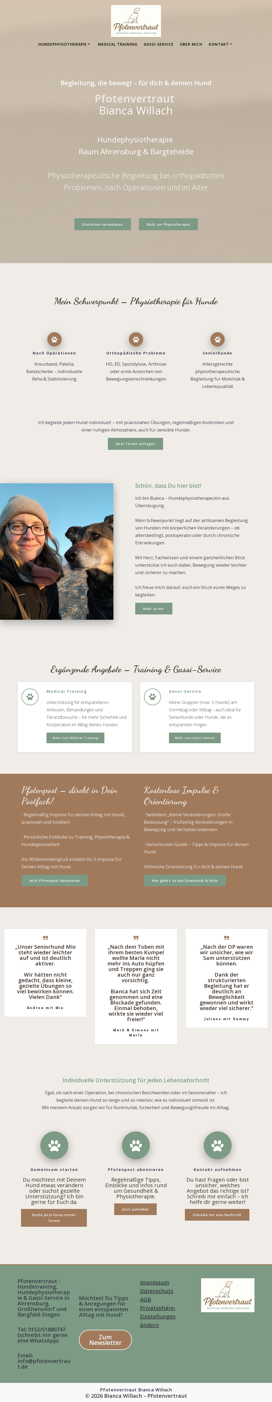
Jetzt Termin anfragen (135, 444)
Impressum (154, 1282)
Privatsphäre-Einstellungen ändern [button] (158, 1316)
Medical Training (117, 44)
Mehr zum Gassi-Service (195, 737)
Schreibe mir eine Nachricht (217, 1214)
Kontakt (219, 44)
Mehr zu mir (153, 608)
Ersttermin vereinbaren (102, 224)
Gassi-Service (159, 44)
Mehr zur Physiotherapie (168, 224)
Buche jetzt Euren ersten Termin (54, 1217)
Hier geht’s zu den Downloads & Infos (185, 880)
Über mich (191, 44)
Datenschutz (156, 1290)
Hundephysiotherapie (62, 44)
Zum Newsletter (105, 1340)
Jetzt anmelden (135, 1209)
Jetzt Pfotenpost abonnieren (54, 880)
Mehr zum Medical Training (75, 737)
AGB (145, 1299)
